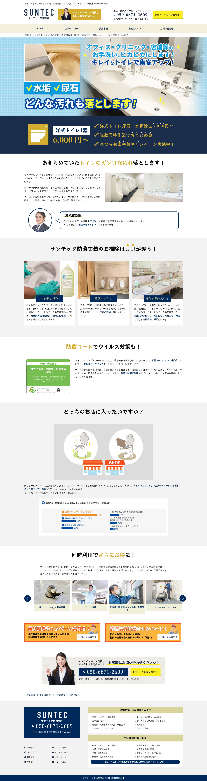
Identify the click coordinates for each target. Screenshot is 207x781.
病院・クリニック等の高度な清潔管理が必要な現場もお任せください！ (135, 762)
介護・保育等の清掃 (101, 749)
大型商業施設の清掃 (145, 749)
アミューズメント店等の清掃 (149, 753)
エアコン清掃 (98, 721)
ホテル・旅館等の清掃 (146, 757)
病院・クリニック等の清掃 (103, 745)
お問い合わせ (166, 29)
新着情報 (31, 757)
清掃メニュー (71, 29)
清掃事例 (103, 29)
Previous (27, 598)
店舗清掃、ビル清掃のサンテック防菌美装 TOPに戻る (51, 695)
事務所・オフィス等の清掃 (148, 745)
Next (182, 598)
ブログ (30, 762)
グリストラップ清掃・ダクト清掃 (151, 721)
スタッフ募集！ (61, 747)
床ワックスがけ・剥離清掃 (103, 717)
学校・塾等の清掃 (100, 753)
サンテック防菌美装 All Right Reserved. (104, 778)
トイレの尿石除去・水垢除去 (149, 717)
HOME (40, 29)
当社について (135, 29)
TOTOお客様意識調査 (74, 489)
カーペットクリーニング (102, 728)
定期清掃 (140, 725)
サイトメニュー (61, 762)
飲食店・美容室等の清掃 (102, 757)
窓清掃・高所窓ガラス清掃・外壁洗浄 (108, 725)
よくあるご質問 (61, 752)
